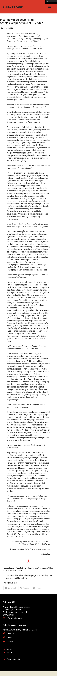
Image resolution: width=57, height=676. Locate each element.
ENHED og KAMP (13, 6)
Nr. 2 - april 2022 (7, 28)
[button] (49, 7)
